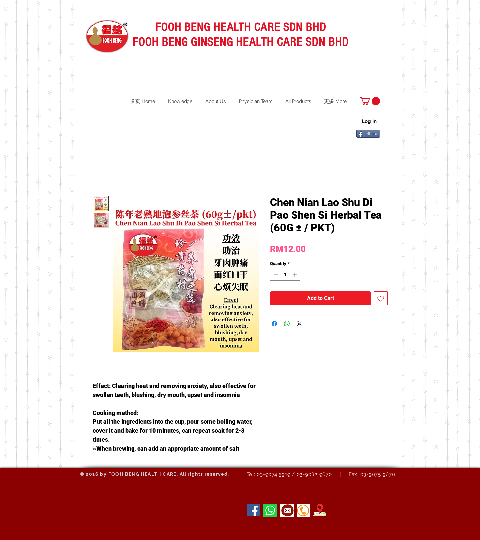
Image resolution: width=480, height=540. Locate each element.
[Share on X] (299, 324)
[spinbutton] (285, 274)
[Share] (368, 134)
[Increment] (295, 274)
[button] (370, 101)
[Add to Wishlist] (381, 298)
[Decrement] (275, 274)
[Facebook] (253, 510)
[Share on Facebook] (274, 324)
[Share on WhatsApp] (287, 324)
